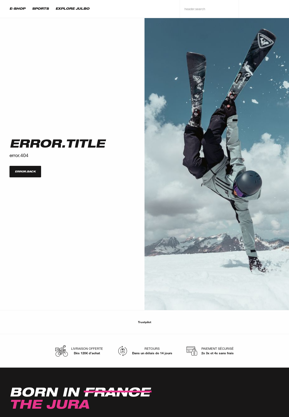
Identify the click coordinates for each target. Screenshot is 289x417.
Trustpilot (144, 322)
